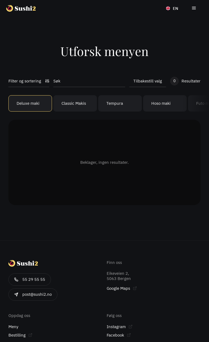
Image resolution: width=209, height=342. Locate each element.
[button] (194, 8)
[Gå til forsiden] (31, 8)
